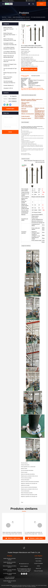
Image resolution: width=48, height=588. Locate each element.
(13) (10, 65)
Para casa (4, 17)
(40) (9, 35)
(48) (10, 52)
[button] (23, 43)
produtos (9, 17)
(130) (8, 29)
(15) (9, 61)
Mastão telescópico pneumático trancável (21, 17)
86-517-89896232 (42, 0)
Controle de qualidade (38, 563)
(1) (10, 73)
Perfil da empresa (38, 558)
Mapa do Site (38, 568)
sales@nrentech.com (30, 0)
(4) (10, 69)
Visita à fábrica (38, 560)
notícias (38, 565)
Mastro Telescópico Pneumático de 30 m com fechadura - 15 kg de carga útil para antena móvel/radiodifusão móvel (13, 533)
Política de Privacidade (38, 570)
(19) (10, 44)
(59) (9, 56)
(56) (10, 39)
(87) (9, 48)
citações (41, 3)
